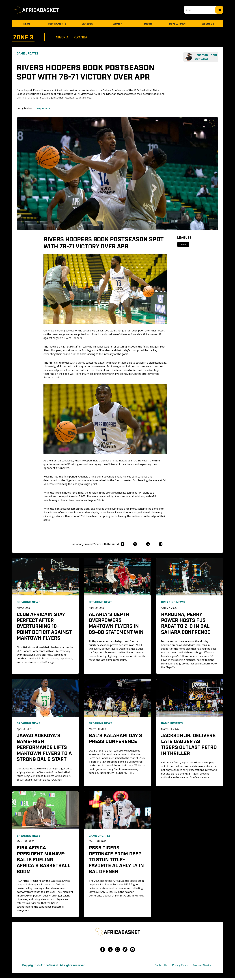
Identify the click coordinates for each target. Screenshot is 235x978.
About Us (208, 23)
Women (117, 23)
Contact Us (161, 965)
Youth (148, 23)
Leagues (87, 23)
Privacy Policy (180, 965)
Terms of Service (202, 965)
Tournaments (57, 23)
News (26, 23)
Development (178, 23)
